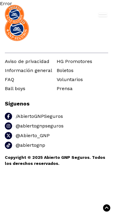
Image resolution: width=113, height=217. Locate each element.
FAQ (9, 79)
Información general (28, 70)
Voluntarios (70, 79)
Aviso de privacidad (27, 61)
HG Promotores (74, 61)
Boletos (65, 70)
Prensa (65, 88)
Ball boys (15, 88)
